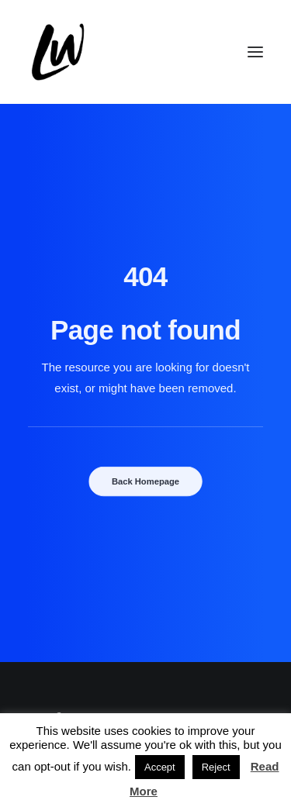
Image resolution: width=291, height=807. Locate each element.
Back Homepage (145, 481)
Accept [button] (159, 767)
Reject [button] (216, 767)
